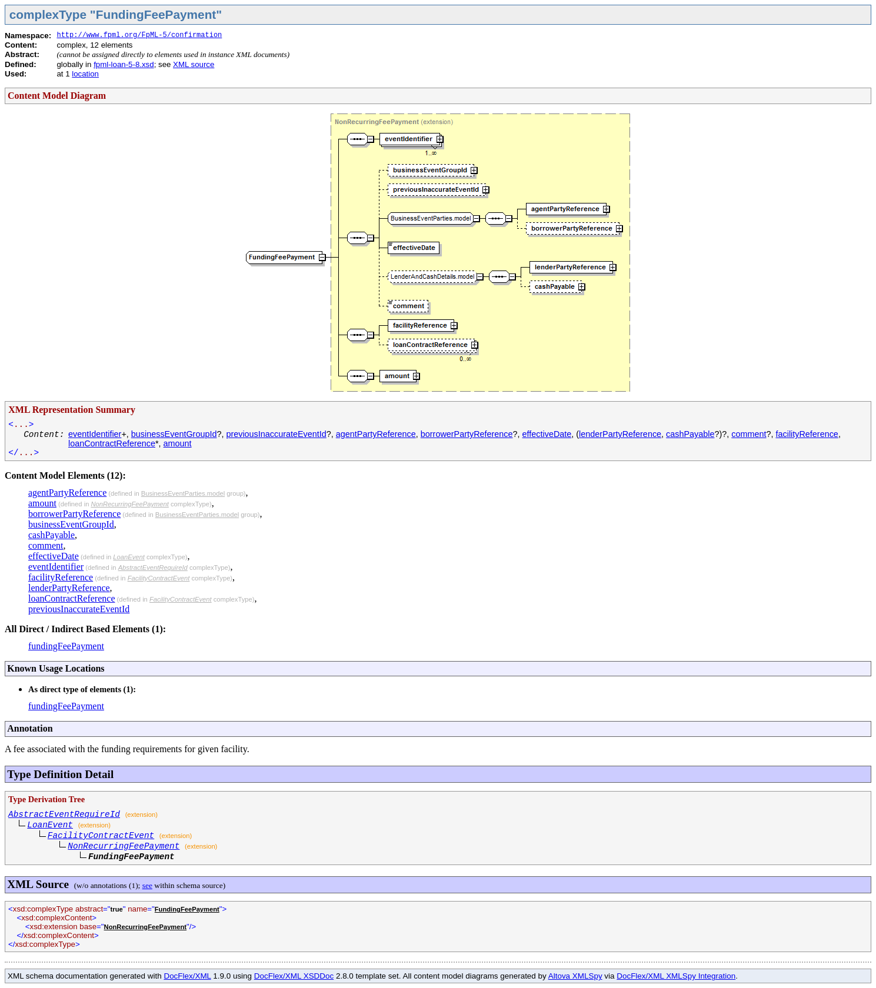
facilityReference (806, 434)
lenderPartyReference (620, 434)
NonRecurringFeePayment (129, 504)
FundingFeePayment (187, 909)
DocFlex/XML (187, 976)
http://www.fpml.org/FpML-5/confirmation (139, 35)
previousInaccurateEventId (276, 434)
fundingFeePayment (66, 646)
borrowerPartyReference (467, 434)
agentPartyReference (376, 434)
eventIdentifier (94, 434)
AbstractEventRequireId (153, 567)
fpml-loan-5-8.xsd (124, 64)
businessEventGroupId (174, 434)
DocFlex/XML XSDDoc (294, 976)
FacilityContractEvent (159, 578)
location (85, 73)
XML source (193, 64)
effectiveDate (547, 434)
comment (748, 434)
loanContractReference (111, 443)
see (147, 885)
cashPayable (690, 434)
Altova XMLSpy (575, 976)
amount (178, 443)
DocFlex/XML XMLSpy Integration (676, 976)
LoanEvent (129, 556)
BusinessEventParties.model (183, 493)
